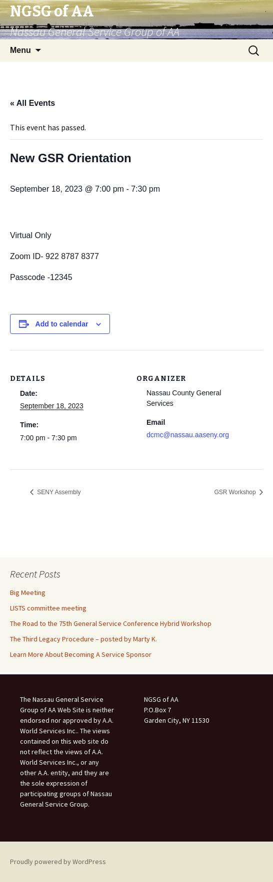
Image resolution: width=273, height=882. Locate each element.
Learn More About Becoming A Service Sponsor (81, 654)
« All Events (32, 103)
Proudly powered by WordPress (58, 861)
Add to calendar (62, 324)
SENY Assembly (58, 492)
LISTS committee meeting (48, 607)
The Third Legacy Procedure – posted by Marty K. (83, 638)
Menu (20, 50)
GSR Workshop (236, 492)
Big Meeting (28, 592)
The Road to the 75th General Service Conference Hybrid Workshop (111, 623)
